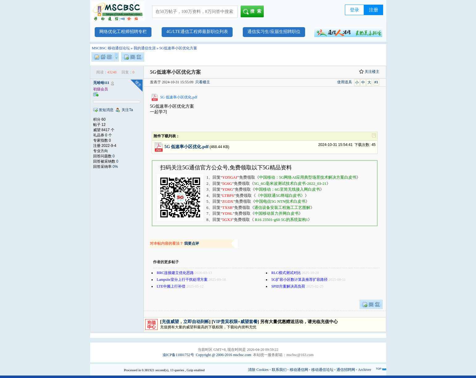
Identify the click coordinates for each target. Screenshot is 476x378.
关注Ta (127, 110)
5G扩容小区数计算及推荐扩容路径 (299, 279)
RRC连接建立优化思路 (175, 273)
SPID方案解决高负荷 (288, 286)
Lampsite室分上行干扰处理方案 (182, 279)
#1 (376, 82)
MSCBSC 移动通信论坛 (111, 48)
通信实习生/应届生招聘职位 (273, 31)
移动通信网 (299, 370)
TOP (378, 368)
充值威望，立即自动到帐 (185, 321)
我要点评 (191, 243)
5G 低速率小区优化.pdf (178, 97)
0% (115, 166)
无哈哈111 (101, 83)
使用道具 (344, 82)
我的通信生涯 (145, 48)
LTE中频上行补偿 (171, 286)
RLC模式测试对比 (285, 273)
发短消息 (106, 110)
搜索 (253, 12)
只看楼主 (202, 82)
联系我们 (279, 370)
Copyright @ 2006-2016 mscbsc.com (223, 355)
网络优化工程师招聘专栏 (123, 31)
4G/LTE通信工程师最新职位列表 (197, 31)
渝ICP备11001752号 (178, 355)
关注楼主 (369, 71)
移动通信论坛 (322, 370)
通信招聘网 (346, 370)
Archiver (364, 370)
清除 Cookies (258, 370)
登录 (354, 9)
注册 (373, 9)
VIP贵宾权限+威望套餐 (235, 321)
